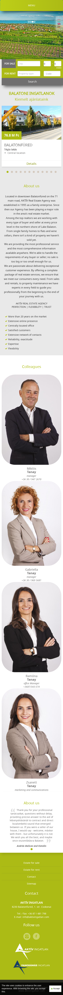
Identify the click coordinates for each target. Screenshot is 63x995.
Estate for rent (32, 869)
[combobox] (28, 63)
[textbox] (29, 63)
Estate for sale (31, 862)
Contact (31, 876)
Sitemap (31, 883)
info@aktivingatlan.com (36, 917)
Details (31, 164)
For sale (9, 63)
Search (32, 81)
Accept (55, 988)
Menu (31, 5)
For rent (10, 73)
